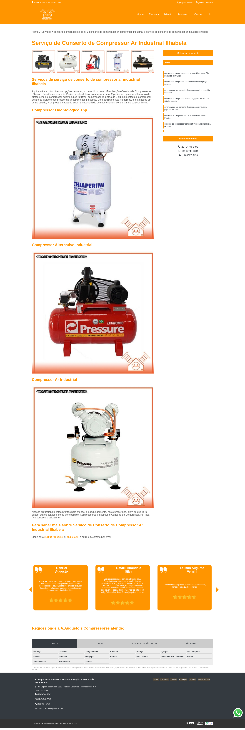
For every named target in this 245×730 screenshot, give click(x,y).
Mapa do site (204, 680)
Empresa (154, 14)
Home (140, 14)
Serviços (182, 14)
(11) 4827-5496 (188, 155)
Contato (198, 14)
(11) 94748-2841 (185, 2)
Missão (168, 14)
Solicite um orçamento (188, 53)
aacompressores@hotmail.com (49, 709)
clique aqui (73, 537)
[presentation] (26, 601)
